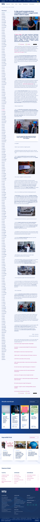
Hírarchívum (9, 7)
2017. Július (3, 181)
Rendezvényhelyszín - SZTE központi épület (19, 503)
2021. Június (3, 106)
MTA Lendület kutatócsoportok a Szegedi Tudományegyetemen (22, 383)
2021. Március (3, 111)
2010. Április (3, 319)
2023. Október (3, 62)
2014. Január (3, 248)
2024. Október (3, 43)
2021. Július (3, 105)
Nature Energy (18, 34)
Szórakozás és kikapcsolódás (30, 478)
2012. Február (3, 284)
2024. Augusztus (4, 46)
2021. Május (3, 108)
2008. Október (3, 348)
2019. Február (3, 151)
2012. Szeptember (4, 273)
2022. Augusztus (4, 84)
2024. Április (3, 52)
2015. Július (3, 219)
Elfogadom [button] (36, 520)
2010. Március (3, 321)
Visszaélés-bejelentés (23, 518)
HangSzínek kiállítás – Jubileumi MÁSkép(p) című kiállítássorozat (24, 418)
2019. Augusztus (4, 141)
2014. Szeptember (4, 235)
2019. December (4, 135)
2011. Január (3, 305)
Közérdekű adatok (29, 518)
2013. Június (3, 259)
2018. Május (3, 165)
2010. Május (3, 318)
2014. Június (3, 240)
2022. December (4, 78)
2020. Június (3, 125)
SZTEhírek (7, 7)
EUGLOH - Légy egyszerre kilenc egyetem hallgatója (6, 482)
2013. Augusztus (4, 256)
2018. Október (3, 157)
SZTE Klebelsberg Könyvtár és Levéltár (18, 479)
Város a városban (29, 479)
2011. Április (3, 300)
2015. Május (3, 222)
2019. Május (3, 146)
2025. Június (3, 30)
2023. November (4, 60)
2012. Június (3, 278)
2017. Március (3, 187)
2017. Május (3, 184)
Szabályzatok (15, 498)
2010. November (4, 308)
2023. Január (3, 76)
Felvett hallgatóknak (11, 0)
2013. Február (3, 265)
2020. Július (3, 124)
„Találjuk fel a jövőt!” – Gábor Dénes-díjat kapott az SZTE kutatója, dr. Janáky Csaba (25, 355)
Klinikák (15, 512)
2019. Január (3, 152)
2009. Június (3, 335)
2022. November (4, 79)
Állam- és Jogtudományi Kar (5, 497)
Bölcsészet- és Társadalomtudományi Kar (6, 499)
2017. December (4, 173)
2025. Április (3, 33)
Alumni (24, 0)
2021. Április (12, 7)
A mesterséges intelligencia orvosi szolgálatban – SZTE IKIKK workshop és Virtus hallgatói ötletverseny (20, 455)
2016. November (4, 194)
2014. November (4, 232)
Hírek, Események (3, 7)
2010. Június (3, 316)
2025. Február (3, 36)
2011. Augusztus (4, 294)
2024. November (4, 41)
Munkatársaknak (19, 0)
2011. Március (3, 302)
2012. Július (3, 276)
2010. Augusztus (4, 313)
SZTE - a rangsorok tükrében (17, 476)
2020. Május (3, 127)
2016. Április (3, 205)
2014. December (4, 230)
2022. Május (3, 89)
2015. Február (3, 227)
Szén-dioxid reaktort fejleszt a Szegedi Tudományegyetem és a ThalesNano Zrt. (25, 366)
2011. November (4, 289)
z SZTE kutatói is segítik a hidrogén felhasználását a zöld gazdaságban (24, 343)
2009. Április (3, 338)
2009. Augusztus (4, 332)
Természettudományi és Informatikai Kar (6, 511)
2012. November (4, 270)
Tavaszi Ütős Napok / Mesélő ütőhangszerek (34, 417)
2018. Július (3, 162)
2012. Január (3, 286)
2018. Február (3, 170)
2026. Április (3, 14)
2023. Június (3, 68)
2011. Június (3, 297)
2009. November (4, 327)
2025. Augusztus (4, 27)
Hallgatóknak (15, 0)
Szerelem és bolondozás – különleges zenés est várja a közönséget (7, 453)
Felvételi (7, 0)
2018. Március (3, 168)
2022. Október (3, 81)
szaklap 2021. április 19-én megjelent (19, 52)
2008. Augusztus (4, 351)
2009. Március (3, 340)
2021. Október (3, 100)
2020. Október (3, 119)
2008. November (4, 346)
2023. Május (3, 70)
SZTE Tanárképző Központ (5, 510)
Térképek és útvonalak (30, 500)
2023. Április (3, 71)
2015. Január (3, 229)
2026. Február (3, 17)
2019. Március (3, 149)
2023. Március (3, 73)
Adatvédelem (33, 0)
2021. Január (3, 114)
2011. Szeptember (4, 292)
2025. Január (3, 38)
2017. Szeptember (4, 178)
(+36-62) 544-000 (30, 498)
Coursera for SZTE (4, 479)
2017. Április (3, 186)
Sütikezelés (14, 518)
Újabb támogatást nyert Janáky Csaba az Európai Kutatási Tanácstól (23, 351)
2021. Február (3, 113)
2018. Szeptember (4, 159)
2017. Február (3, 189)
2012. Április (3, 281)
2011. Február (3, 303)
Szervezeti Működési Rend (17, 499)
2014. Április (3, 243)
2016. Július (3, 200)
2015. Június (3, 221)
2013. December (4, 249)
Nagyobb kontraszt (37, 1)
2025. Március (3, 35)
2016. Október (3, 195)
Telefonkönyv (28, 0)
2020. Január (3, 133)
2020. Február (3, 132)
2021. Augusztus (4, 103)
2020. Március (3, 130)
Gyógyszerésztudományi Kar (5, 504)
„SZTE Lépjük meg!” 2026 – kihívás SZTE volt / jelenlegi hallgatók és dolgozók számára (6, 419)
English (37, 0)
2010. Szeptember (4, 311)
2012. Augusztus (4, 275)
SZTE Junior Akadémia (16, 478)
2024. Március (3, 54)
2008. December (4, 345)
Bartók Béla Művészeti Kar (5, 498)
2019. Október (3, 138)
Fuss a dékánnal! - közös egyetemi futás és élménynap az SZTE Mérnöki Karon (32, 453)
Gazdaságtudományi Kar (4, 503)
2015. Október (3, 214)
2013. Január (3, 267)
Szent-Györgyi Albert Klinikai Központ (18, 511)
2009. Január (3, 343)
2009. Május (3, 337)
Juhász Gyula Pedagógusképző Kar (5, 505)
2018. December (4, 154)
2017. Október (3, 176)
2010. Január (3, 324)
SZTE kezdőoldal (3, 0)
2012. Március (3, 283)
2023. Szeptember (4, 63)
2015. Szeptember (4, 216)
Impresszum (33, 518)
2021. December (4, 97)
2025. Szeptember (4, 25)
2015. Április (3, 224)
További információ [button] (7, 520)
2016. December (4, 192)
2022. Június (3, 87)
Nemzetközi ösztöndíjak (4, 476)
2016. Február (3, 208)
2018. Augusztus (4, 160)
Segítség (37, 518)
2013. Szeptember (4, 254)
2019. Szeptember (4, 140)
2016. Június (3, 202)
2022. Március (3, 92)
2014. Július (3, 238)
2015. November (4, 213)
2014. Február (3, 246)
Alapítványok (15, 497)
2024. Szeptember (4, 44)
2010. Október (3, 310)
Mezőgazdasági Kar (4, 506)
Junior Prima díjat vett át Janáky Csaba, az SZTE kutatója (21, 391)
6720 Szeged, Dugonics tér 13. (31, 497)
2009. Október (3, 329)
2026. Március (3, 16)
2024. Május (3, 51)
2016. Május (3, 203)
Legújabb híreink (5, 450)
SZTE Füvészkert (16, 481)
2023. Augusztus (4, 65)
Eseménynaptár (32, 401)
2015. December (4, 211)
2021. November (4, 98)
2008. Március (3, 359)
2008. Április (3, 356)
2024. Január (3, 57)
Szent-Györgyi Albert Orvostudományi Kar (6, 509)
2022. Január (3, 95)
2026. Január (3, 19)
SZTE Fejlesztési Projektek (17, 505)
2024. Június (3, 49)
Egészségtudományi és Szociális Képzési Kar (7, 500)
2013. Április (3, 262)
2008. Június (3, 354)
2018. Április (3, 167)
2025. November (4, 22)
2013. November (4, 251)
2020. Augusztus (4, 122)
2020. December (4, 116)
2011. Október (3, 291)
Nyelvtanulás (3, 478)
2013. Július (3, 257)
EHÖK (15, 504)
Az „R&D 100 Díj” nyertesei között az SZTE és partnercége (22, 358)
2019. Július (3, 143)
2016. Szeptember (4, 197)
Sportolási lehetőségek (29, 476)
